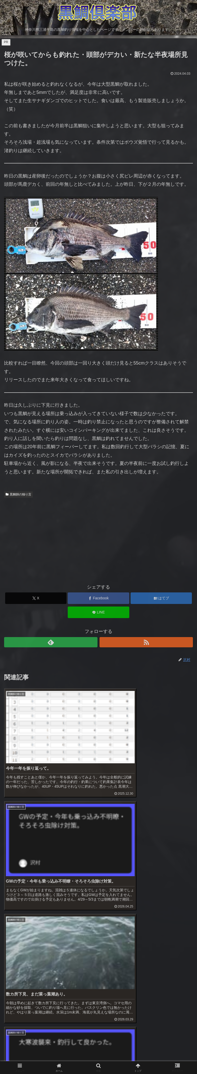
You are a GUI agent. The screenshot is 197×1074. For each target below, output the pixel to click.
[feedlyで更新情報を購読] (50, 642)
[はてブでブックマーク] (161, 598)
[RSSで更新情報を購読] (146, 642)
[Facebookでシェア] (98, 598)
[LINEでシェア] (98, 612)
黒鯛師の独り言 (18, 494)
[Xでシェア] (35, 598)
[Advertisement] (98, 538)
